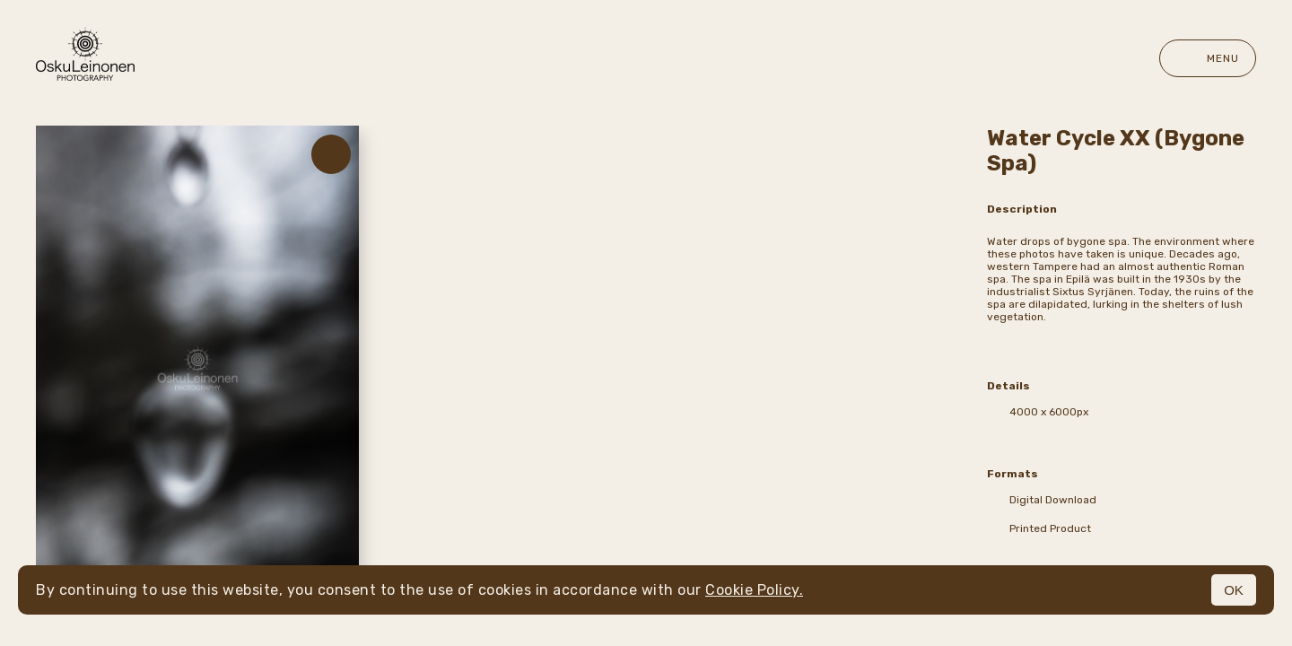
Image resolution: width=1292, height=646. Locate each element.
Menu (1207, 58)
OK (1234, 590)
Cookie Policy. (754, 589)
